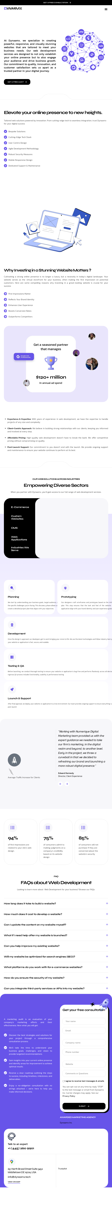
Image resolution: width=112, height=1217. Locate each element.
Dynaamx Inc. (66, 1122)
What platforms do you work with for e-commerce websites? (43, 967)
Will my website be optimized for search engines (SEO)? (39, 956)
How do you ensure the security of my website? (34, 977)
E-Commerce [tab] (20, 507)
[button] (106, 9)
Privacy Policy (69, 1096)
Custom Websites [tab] (17, 517)
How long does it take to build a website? (30, 903)
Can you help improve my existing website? (31, 945)
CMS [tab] (14, 527)
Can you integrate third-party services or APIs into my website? (44, 988)
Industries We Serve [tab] (20, 549)
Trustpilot (62, 1168)
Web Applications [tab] (19, 538)
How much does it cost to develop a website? (33, 914)
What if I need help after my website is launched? (35, 935)
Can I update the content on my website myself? (35, 924)
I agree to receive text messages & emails (84, 1081)
